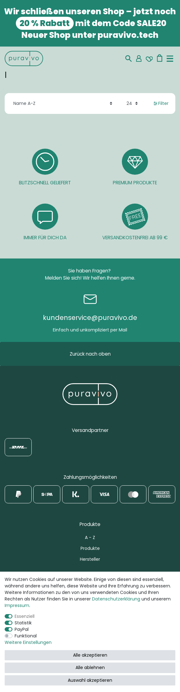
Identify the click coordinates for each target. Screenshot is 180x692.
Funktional (26, 636)
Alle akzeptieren (90, 655)
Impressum (17, 605)
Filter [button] (161, 103)
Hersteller (90, 559)
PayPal (22, 629)
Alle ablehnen (90, 667)
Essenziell (25, 616)
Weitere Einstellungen (28, 642)
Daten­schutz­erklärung (116, 599)
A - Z (90, 537)
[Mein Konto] (139, 58)
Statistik (23, 623)
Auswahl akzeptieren (90, 680)
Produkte (90, 548)
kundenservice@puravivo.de (90, 317)
